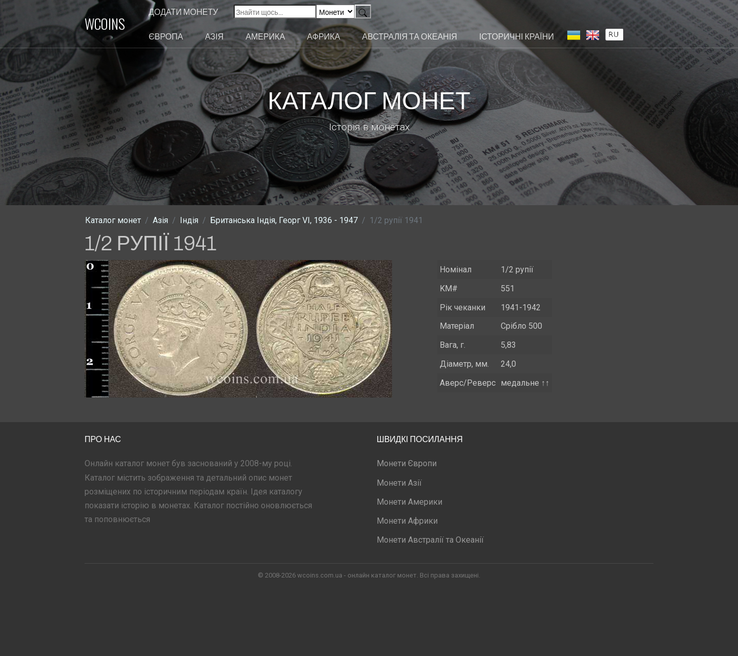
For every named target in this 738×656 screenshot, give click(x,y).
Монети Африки (407, 521)
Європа (166, 36)
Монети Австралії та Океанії (430, 540)
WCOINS (105, 23)
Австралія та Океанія (409, 36)
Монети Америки (409, 502)
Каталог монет (113, 220)
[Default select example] (335, 11)
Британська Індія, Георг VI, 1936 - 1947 (284, 220)
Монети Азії (399, 483)
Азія (214, 36)
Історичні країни (516, 36)
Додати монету (183, 11)
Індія (189, 220)
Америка (265, 36)
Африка (323, 36)
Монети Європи (407, 463)
